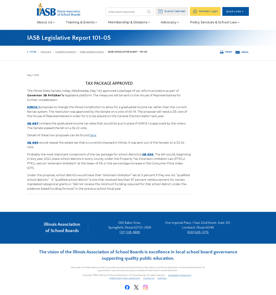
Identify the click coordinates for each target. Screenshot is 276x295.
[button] (235, 11)
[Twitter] (136, 287)
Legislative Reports (65, 51)
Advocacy (46, 51)
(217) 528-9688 (130, 232)
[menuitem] (45, 24)
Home (33, 51)
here (93, 135)
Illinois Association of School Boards (62, 227)
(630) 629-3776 (198, 232)
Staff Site (162, 278)
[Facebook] (127, 287)
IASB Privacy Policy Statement (124, 278)
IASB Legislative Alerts (92, 51)
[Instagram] (145, 287)
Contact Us (148, 278)
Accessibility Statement (179, 275)
